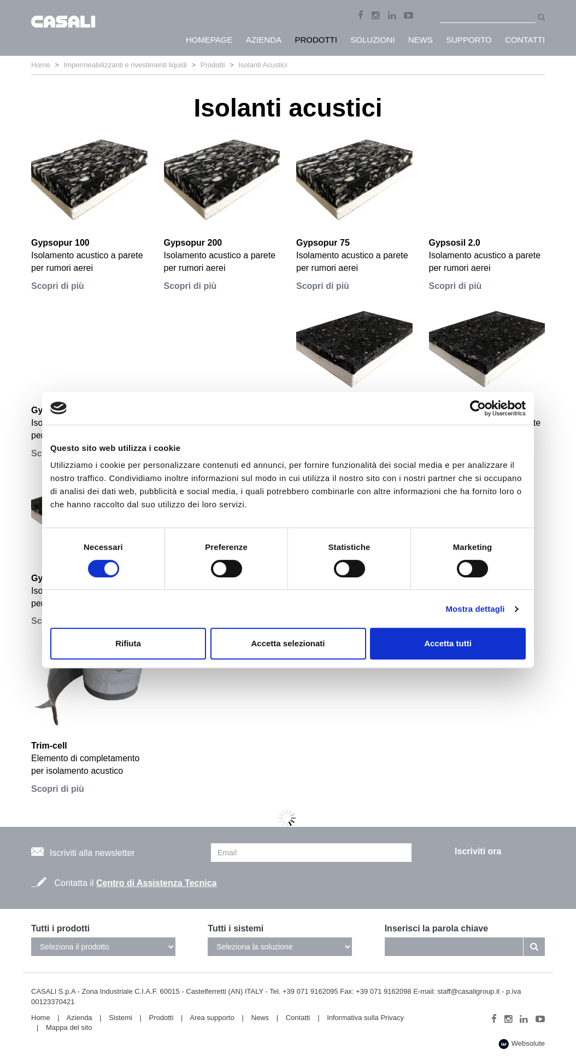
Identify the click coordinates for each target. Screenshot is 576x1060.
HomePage (209, 39)
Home (40, 65)
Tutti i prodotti (60, 928)
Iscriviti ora (478, 851)
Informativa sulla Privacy (365, 1017)
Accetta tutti (448, 643)
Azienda (79, 1017)
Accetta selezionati (288, 643)
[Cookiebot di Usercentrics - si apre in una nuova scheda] (478, 408)
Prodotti (213, 65)
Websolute (521, 1044)
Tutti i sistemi (235, 928)
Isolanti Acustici (262, 65)
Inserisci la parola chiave (436, 928)
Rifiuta (128, 643)
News (260, 1017)
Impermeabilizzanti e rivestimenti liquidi (125, 65)
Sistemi (120, 1017)
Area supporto (212, 1017)
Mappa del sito (69, 1027)
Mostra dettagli (474, 608)
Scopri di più (57, 286)
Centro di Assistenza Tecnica (156, 883)
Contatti (298, 1017)
